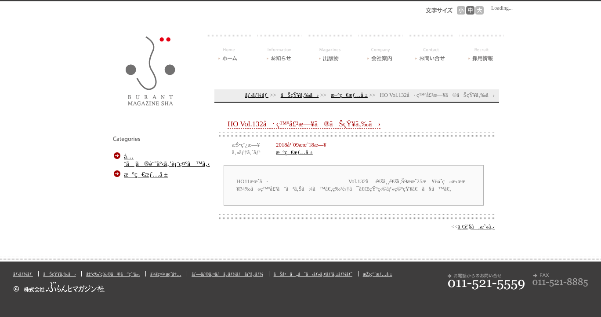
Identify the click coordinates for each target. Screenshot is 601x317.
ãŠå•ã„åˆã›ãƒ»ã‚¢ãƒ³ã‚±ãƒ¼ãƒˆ (431, 47)
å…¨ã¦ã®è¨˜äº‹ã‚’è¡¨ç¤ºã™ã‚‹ (165, 159)
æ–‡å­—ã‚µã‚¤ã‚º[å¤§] (479, 10)
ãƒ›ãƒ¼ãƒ (229, 47)
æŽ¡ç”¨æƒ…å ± (481, 47)
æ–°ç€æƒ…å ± (349, 95)
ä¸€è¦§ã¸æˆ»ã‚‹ (476, 227)
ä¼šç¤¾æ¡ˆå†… (380, 47)
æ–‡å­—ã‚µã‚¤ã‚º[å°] (461, 10)
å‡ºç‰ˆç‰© (330, 47)
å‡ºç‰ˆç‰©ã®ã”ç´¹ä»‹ (113, 273)
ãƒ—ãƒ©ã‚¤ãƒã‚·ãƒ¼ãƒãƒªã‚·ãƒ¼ (227, 273)
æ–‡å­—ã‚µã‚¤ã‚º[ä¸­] (470, 10)
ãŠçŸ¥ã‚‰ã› (279, 47)
